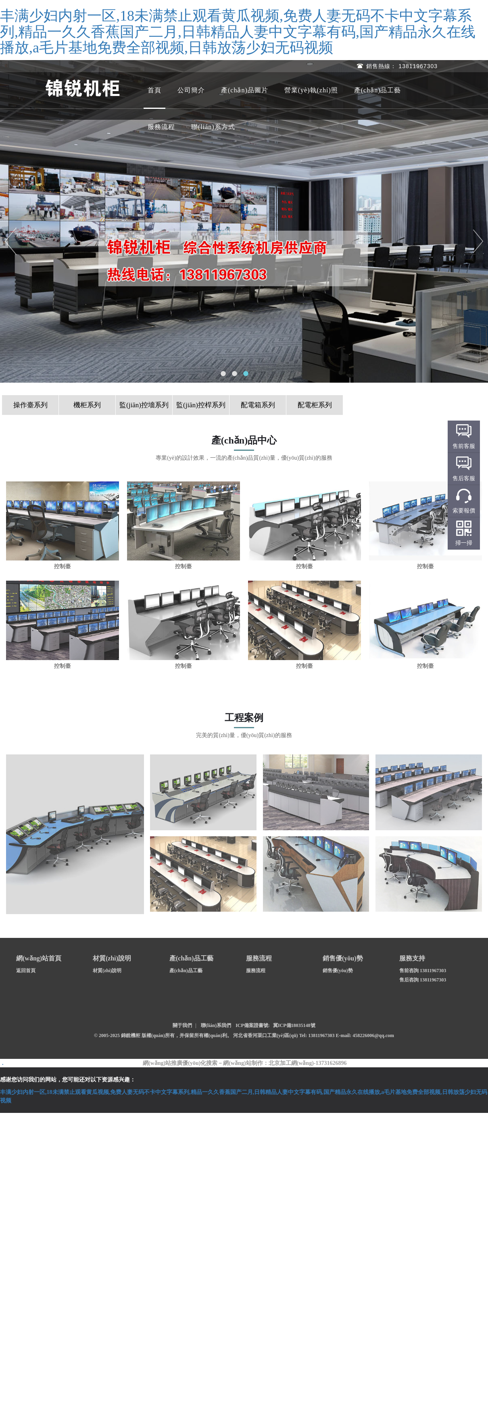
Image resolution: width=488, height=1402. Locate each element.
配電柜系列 (315, 405)
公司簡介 (191, 90)
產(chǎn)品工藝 (377, 90)
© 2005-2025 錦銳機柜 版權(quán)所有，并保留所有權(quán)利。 (163, 1035)
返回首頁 (25, 970)
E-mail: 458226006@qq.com (365, 1035)
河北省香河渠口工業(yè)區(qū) (266, 1035)
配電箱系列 (258, 405)
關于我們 (182, 1025)
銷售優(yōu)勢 (338, 970)
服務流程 (161, 126)
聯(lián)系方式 (213, 126)
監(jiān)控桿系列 (200, 405)
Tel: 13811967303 (317, 1035)
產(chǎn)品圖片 (244, 90)
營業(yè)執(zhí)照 (311, 90)
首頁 (154, 90)
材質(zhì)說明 (107, 970)
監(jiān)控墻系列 (144, 405)
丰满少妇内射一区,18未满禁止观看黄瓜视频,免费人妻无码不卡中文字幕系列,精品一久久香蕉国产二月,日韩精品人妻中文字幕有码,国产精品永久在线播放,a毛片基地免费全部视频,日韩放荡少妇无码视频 (237, 32)
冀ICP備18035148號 (294, 1025)
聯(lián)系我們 (216, 1025)
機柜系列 (87, 405)
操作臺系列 (30, 405)
